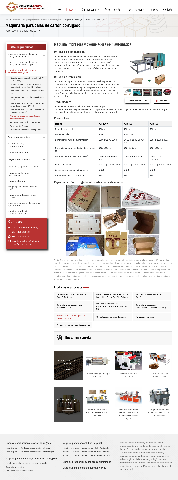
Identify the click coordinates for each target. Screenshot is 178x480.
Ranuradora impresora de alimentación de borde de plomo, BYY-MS (112, 306)
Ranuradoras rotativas (15, 467)
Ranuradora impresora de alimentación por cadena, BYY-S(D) (151, 306)
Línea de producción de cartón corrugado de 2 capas (28, 448)
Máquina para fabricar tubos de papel (82, 443)
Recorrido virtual (113, 9)
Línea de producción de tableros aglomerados (87, 462)
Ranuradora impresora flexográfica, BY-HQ (151, 296)
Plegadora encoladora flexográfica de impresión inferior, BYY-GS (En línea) (112, 296)
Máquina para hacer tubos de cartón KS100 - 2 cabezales (87, 452)
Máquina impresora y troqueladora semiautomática (71, 317)
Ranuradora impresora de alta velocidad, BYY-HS (69, 306)
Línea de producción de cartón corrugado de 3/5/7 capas (30, 452)
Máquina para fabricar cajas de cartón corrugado (42, 20)
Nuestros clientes (137, 9)
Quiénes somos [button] (89, 9)
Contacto (167, 9)
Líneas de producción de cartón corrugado (28, 443)
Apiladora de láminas (145, 317)
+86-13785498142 (21, 232)
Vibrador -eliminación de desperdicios (73, 325)
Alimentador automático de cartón (111, 317)
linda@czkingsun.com (22, 244)
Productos (71, 9)
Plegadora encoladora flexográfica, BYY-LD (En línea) (71, 296)
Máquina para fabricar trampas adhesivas (84, 468)
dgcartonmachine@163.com (25, 241)
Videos (154, 9)
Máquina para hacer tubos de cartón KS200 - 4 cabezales (87, 455)
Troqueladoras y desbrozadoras (19, 471)
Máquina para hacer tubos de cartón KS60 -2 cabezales (86, 448)
